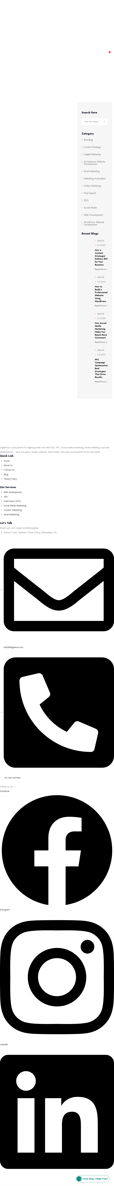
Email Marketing (91, 171)
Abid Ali (100, 240)
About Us (70, 9)
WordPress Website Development (94, 223)
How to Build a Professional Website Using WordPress (101, 294)
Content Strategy (92, 147)
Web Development (47, 9)
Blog (100, 9)
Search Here (89, 112)
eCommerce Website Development (94, 163)
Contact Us (86, 9)
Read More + (101, 269)
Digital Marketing (19, 9)
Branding (88, 140)
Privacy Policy (44, 1179)
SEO (86, 200)
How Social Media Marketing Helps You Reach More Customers (101, 330)
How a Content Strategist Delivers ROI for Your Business (101, 257)
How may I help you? (92, 1178)
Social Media (90, 208)
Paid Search (90, 193)
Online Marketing (92, 186)
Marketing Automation (95, 178)
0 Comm (101, 245)
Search (104, 121)
